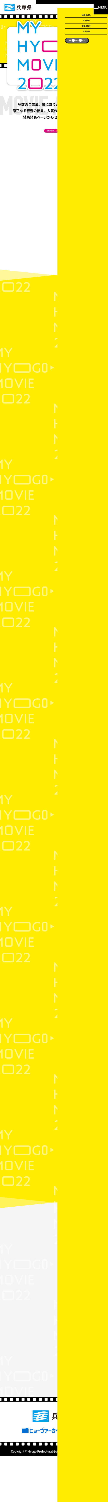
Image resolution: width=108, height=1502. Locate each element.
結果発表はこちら (50, 136)
